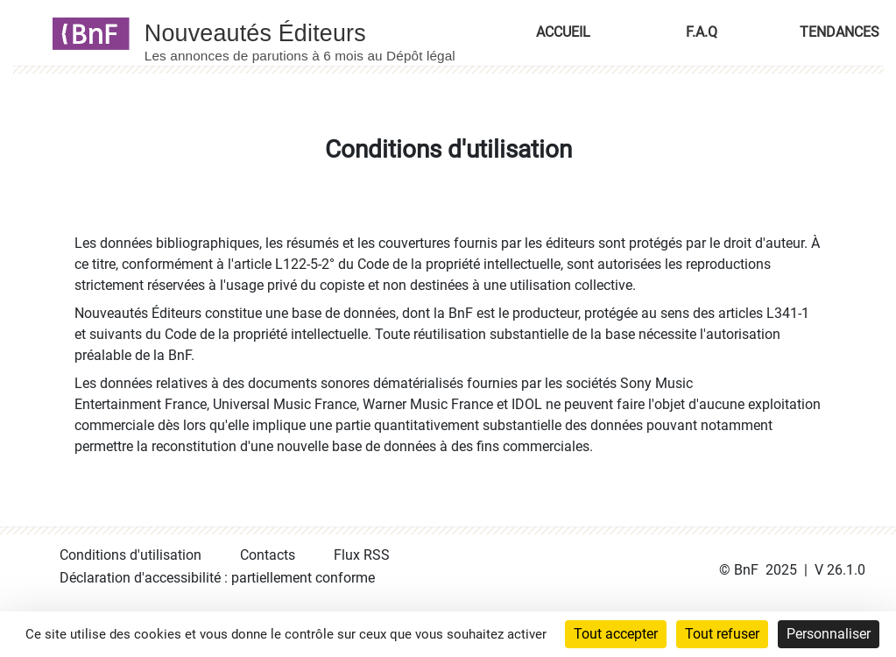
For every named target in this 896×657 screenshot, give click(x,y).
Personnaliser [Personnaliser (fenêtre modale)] (829, 633)
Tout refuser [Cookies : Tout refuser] (722, 633)
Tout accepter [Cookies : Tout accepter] (616, 633)
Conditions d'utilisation (130, 555)
